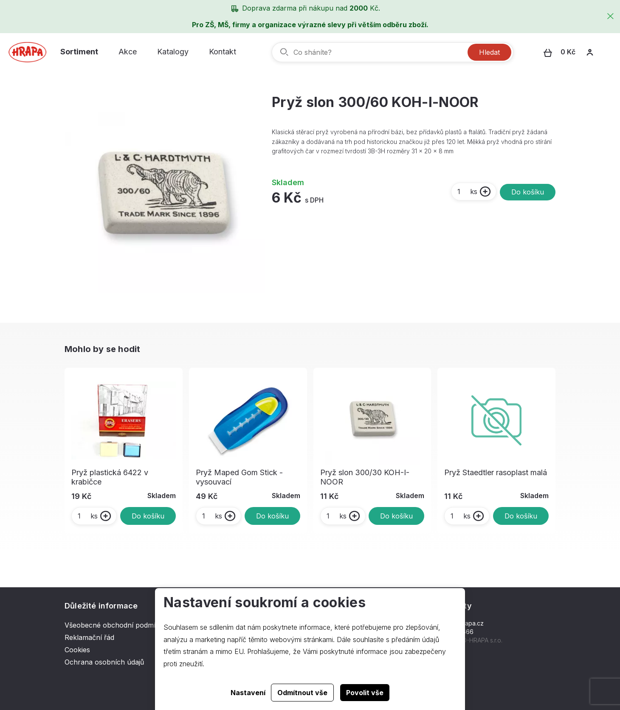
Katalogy (173, 51)
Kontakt (222, 51)
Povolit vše (364, 692)
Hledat (489, 52)
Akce (127, 51)
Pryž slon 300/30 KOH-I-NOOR (364, 477)
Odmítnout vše (302, 692)
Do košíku (527, 192)
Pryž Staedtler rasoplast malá (495, 472)
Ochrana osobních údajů (104, 662)
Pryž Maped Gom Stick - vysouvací (239, 477)
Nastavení (248, 692)
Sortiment (79, 51)
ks (467, 191)
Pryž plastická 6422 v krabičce (109, 477)
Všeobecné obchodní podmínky (116, 625)
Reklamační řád (89, 637)
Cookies (77, 649)
